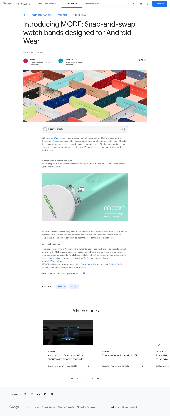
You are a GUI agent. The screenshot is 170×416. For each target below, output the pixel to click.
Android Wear (52, 138)
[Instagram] (25, 394)
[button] (142, 60)
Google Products (66, 407)
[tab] (72, 379)
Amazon (100, 264)
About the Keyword (86, 407)
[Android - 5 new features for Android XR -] (115, 346)
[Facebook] (45, 394)
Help (115, 407)
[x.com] (32, 394)
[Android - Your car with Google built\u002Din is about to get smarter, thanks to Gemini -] (54, 346)
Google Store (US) (88, 264)
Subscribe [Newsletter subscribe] (159, 4)
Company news (92, 3)
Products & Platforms (42, 15)
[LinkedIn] (52, 394)
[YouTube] (38, 394)
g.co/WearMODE (74, 273)
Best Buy (112, 264)
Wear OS (61, 286)
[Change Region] (141, 407)
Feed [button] (104, 4)
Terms (36, 407)
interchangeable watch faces (66, 141)
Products (62, 15)
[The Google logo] (14, 407)
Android (74, 286)
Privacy (27, 407)
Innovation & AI (52, 3)
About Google (48, 407)
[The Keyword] (25, 15)
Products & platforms (72, 3)
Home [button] (39, 4)
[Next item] (159, 344)
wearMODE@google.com (53, 261)
